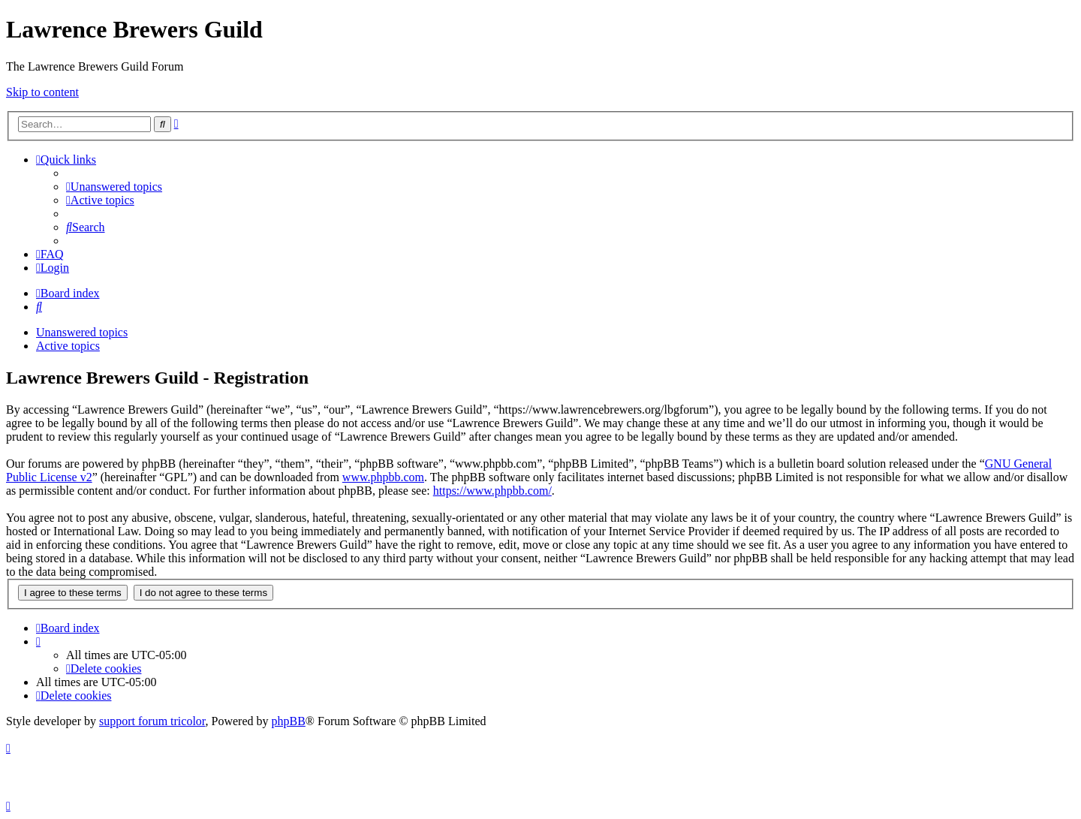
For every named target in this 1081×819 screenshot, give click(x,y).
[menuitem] (114, 186)
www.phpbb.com (383, 477)
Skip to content (42, 92)
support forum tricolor (152, 721)
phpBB (289, 721)
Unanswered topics (82, 332)
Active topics (68, 345)
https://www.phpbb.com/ (492, 490)
